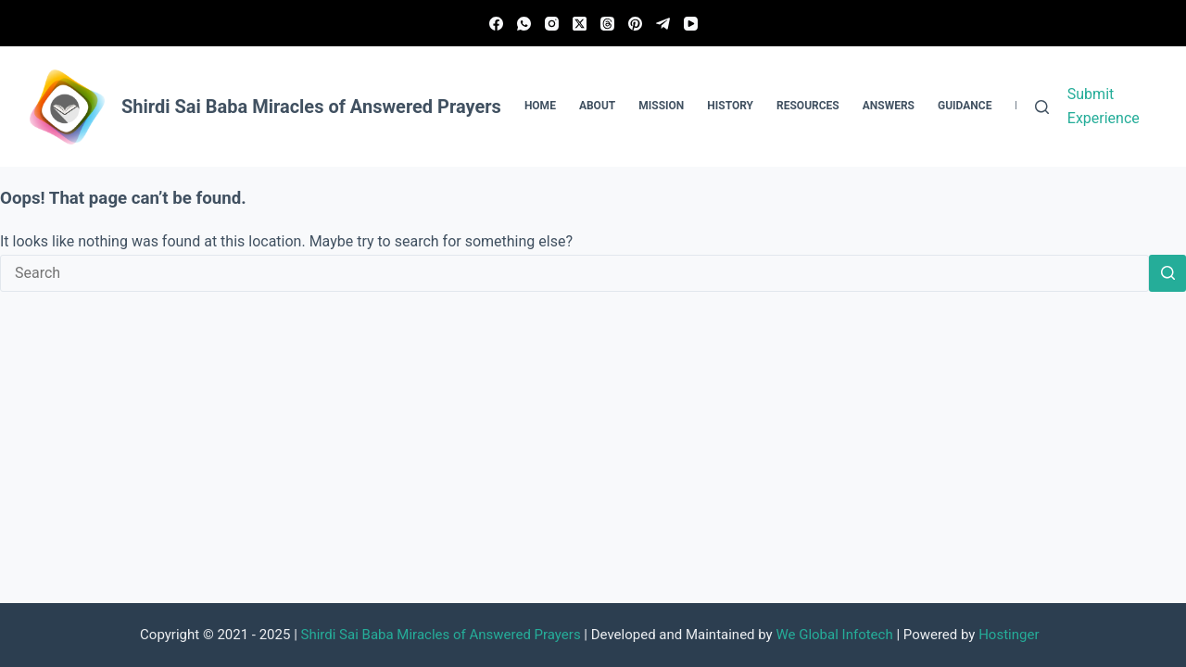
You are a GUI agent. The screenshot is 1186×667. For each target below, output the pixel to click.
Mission (661, 105)
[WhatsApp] (524, 24)
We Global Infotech (834, 634)
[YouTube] (691, 24)
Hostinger (1008, 634)
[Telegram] (663, 24)
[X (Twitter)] (580, 24)
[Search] (1042, 107)
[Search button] (1167, 273)
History (730, 105)
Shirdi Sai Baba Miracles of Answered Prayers (441, 634)
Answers (889, 105)
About (597, 105)
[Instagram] (552, 24)
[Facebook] (496, 24)
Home (540, 105)
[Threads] (607, 24)
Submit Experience (1103, 106)
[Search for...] (574, 273)
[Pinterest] (635, 24)
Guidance (964, 105)
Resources (807, 105)
